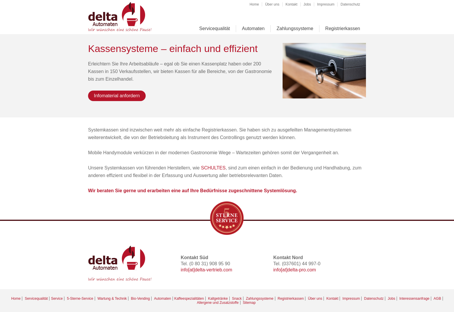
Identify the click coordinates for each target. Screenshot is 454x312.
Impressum (325, 4)
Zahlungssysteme (294, 28)
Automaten (253, 28)
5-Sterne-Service (80, 299)
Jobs (307, 4)
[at (190, 269)
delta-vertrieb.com (213, 269)
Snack (237, 299)
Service (57, 299)
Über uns (272, 4)
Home (254, 4)
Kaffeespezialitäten (189, 299)
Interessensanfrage (414, 299)
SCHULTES (213, 167)
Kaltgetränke (218, 299)
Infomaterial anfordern (117, 95)
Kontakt (291, 4)
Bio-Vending (140, 299)
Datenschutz (350, 4)
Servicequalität (214, 28)
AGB (437, 299)
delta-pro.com (301, 269)
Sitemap (249, 303)
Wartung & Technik (112, 299)
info (184, 269)
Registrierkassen (342, 28)
